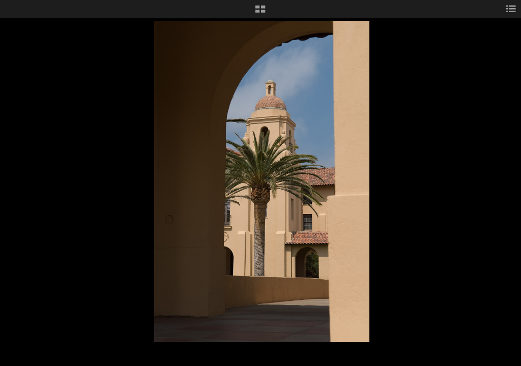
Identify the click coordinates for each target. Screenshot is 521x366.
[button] (260, 13)
